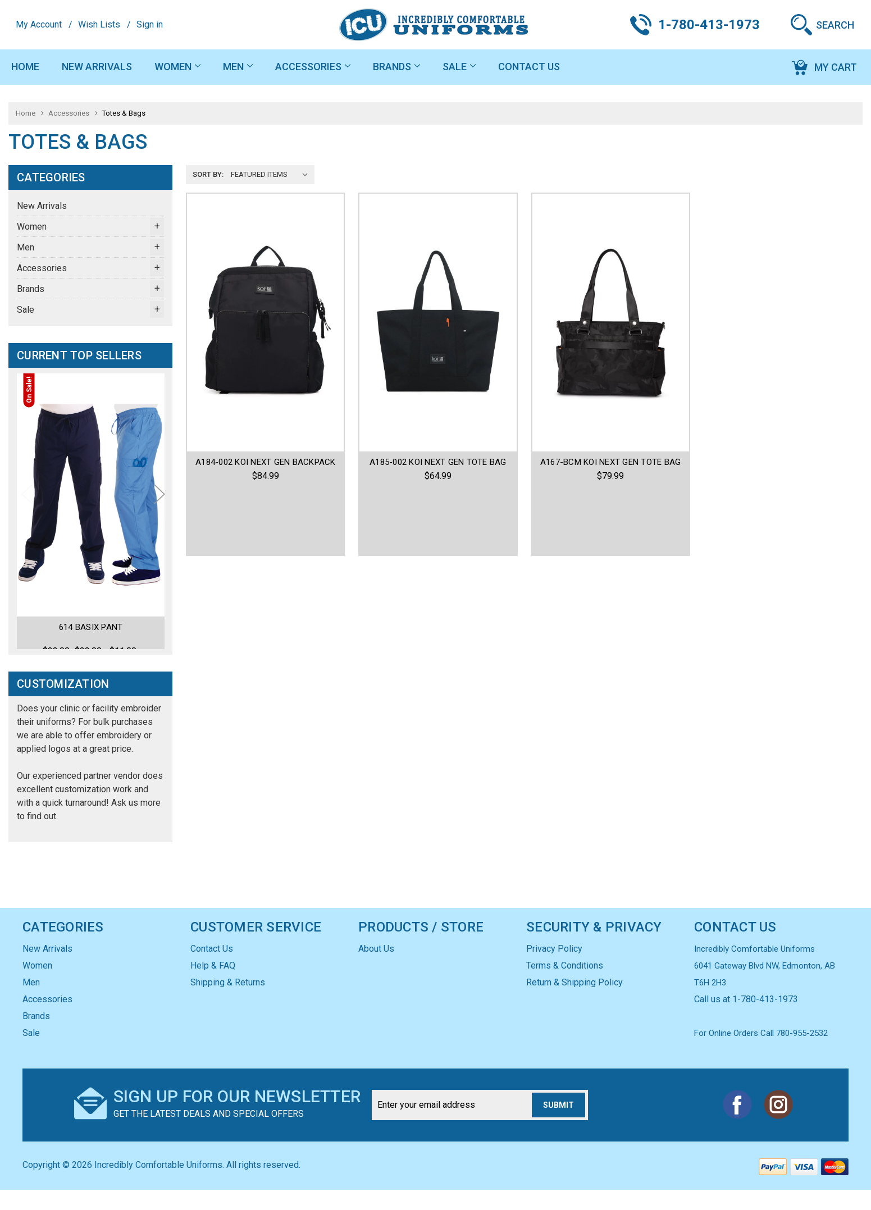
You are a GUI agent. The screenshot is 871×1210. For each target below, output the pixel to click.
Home (25, 66)
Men (238, 66)
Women (177, 66)
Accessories (312, 66)
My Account (39, 24)
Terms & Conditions (564, 985)
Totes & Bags (123, 113)
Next (159, 504)
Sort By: (208, 174)
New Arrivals (97, 66)
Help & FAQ (212, 985)
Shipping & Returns (227, 1002)
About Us (376, 969)
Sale (459, 66)
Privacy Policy (554, 969)
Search (835, 25)
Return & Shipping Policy (574, 1002)
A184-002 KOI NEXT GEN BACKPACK (265, 462)
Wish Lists (99, 24)
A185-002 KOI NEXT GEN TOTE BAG (438, 462)
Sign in (149, 24)
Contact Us (529, 66)
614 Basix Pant (91, 627)
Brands (396, 66)
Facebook (737, 1124)
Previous (27, 504)
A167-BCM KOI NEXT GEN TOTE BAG (610, 462)
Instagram (777, 1124)
